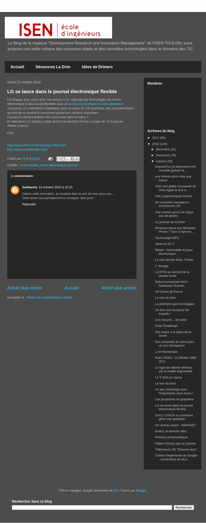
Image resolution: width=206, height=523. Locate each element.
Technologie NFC (167, 238)
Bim (116, 490)
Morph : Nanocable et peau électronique (174, 251)
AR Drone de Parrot (168, 291)
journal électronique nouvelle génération (96, 104)
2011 (156, 138)
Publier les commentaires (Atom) (49, 297)
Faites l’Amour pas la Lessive (175, 443)
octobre (161, 161)
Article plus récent (24, 288)
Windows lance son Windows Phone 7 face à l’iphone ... (175, 230)
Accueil (17, 67)
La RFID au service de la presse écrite (172, 274)
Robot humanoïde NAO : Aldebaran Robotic (172, 283)
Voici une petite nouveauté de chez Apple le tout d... (175, 188)
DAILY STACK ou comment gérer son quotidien (174, 417)
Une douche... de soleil (171, 320)
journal (72, 165)
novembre (163, 155)
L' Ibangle (161, 266)
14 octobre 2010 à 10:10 (56, 187)
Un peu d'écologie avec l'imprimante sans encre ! (174, 391)
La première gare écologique (175, 304)
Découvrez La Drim (53, 67)
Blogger (141, 490)
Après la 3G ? (164, 244)
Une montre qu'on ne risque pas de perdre (174, 214)
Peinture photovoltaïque (171, 437)
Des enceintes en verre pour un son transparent (174, 343)
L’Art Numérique (166, 351)
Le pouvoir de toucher (170, 222)
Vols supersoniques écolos (173, 196)
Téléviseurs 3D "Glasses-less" (176, 449)
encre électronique (53, 165)
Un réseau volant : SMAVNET (175, 425)
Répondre (29, 204)
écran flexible (29, 165)
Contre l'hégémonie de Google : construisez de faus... (176, 457)
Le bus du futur (165, 383)
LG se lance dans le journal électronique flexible (62, 91)
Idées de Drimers (97, 67)
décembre (163, 149)
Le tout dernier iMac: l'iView (174, 260)
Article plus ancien (119, 288)
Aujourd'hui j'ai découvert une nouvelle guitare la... (175, 168)
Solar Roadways (166, 326)
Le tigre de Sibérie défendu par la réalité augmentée (173, 369)
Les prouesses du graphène (174, 399)
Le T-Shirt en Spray (168, 377)
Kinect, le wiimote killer (171, 431)
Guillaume (29, 187)
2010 (156, 144)
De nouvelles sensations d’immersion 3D (172, 204)
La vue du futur (165, 297)
